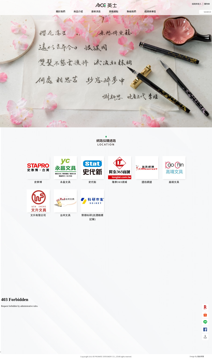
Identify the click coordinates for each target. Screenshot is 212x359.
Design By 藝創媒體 (197, 356)
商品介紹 (78, 11)
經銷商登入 (196, 3)
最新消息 (96, 11)
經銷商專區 (150, 11)
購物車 (207, 3)
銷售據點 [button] (113, 11)
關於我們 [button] (60, 11)
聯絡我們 (131, 11)
